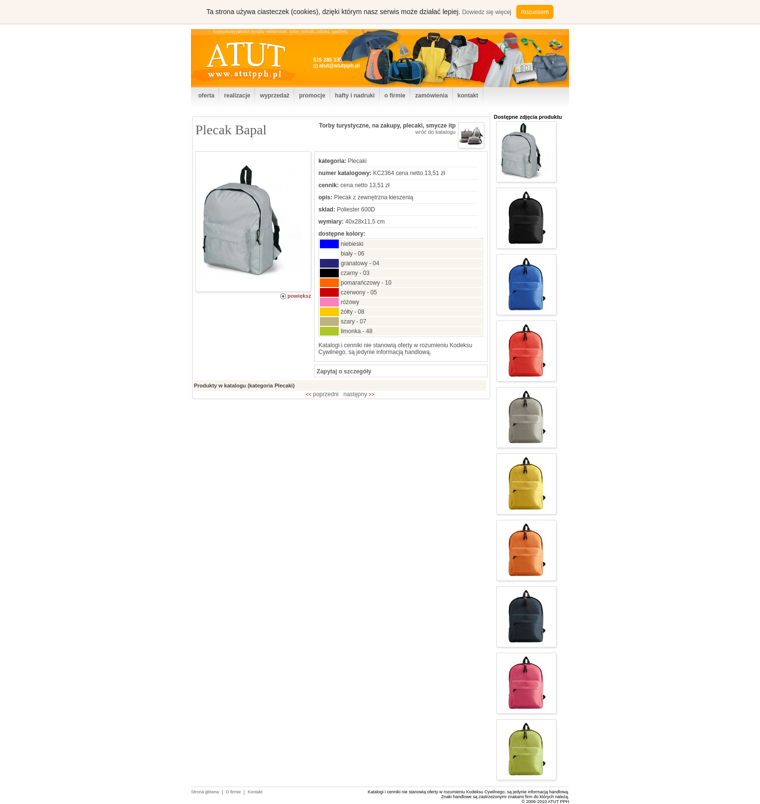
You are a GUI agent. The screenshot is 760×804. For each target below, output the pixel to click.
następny (359, 394)
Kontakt (255, 791)
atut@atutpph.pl (339, 65)
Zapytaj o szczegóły (343, 371)
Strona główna (205, 791)
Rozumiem (535, 12)
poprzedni (322, 394)
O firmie (233, 791)
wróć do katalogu (435, 132)
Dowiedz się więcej (486, 12)
